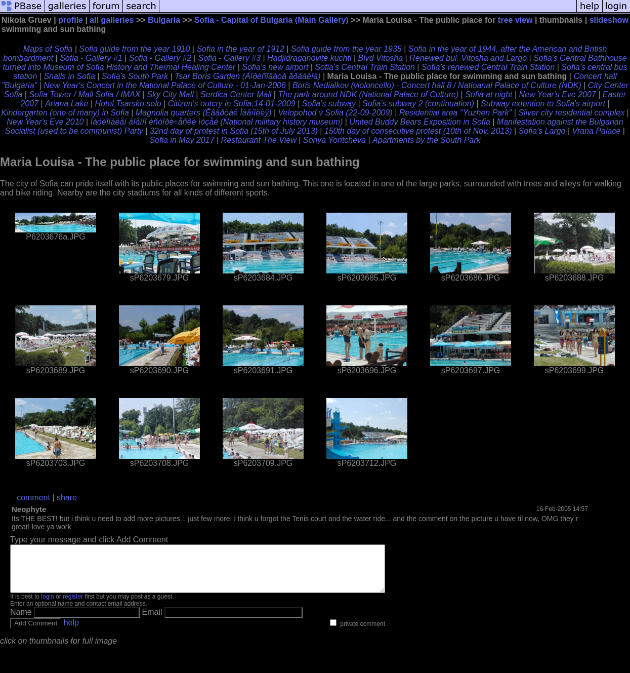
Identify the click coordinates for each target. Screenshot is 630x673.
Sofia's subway (329, 103)
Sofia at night (488, 94)
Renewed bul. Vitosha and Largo (468, 58)
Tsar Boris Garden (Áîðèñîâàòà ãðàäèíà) (247, 76)
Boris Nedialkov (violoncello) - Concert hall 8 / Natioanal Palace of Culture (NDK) (436, 85)
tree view (515, 20)
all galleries (112, 20)
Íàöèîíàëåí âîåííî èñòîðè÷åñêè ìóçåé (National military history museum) (216, 121)
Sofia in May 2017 (181, 140)
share (67, 497)
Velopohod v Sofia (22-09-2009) (335, 112)
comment (33, 497)
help (71, 631)
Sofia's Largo (542, 131)
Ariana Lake (66, 103)
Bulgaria (164, 20)
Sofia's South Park (135, 76)
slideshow (609, 20)
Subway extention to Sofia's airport (543, 103)
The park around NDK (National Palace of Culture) (368, 94)
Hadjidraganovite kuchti (309, 58)
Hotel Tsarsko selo (128, 103)
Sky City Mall (170, 94)
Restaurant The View (259, 140)
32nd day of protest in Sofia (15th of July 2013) (234, 131)
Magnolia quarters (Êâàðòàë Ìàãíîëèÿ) (204, 112)
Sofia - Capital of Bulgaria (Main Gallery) (271, 20)
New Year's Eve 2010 (45, 121)
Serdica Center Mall (236, 94)
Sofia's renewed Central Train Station (488, 67)
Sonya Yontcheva (335, 140)
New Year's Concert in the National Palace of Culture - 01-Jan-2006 (165, 85)
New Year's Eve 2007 (557, 94)
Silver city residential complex (571, 112)
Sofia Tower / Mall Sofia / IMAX (84, 94)
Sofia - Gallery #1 (91, 58)
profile (70, 20)
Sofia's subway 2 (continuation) (418, 103)
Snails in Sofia (69, 76)
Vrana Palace (596, 131)
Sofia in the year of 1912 (240, 49)
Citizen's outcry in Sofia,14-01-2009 (232, 103)
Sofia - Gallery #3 (229, 58)
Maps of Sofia (48, 49)
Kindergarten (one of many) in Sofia (65, 112)
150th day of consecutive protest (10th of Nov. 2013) (418, 131)
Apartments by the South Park (426, 140)
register (73, 605)
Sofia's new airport (275, 67)
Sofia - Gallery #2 (160, 58)
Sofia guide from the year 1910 (134, 49)
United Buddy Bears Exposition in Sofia (419, 121)
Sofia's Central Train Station (365, 67)
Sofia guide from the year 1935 (346, 49)
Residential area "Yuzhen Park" (455, 112)
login (47, 605)
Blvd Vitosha (380, 58)
